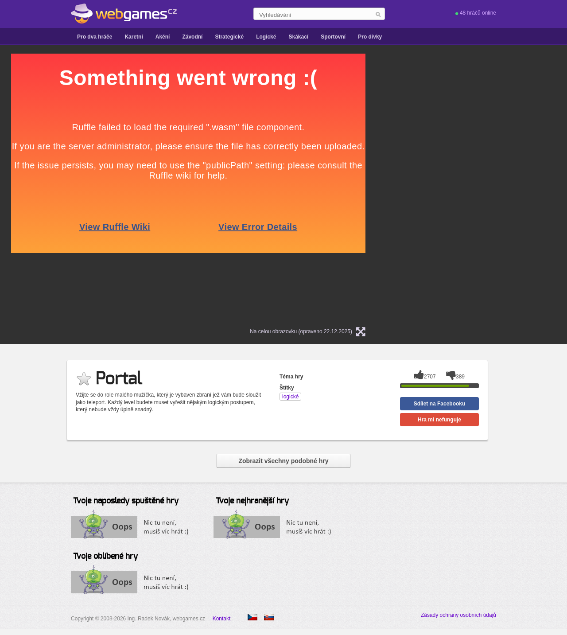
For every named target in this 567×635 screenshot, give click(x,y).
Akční (162, 37)
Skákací (298, 37)
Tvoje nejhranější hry (252, 501)
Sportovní (333, 37)
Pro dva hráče (94, 37)
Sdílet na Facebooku (440, 404)
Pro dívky (370, 37)
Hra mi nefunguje (439, 420)
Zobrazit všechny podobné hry (283, 460)
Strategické (229, 37)
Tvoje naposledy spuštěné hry (126, 501)
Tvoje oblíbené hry (105, 557)
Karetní (133, 37)
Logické (266, 37)
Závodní (192, 37)
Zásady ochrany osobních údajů (458, 615)
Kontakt (222, 619)
